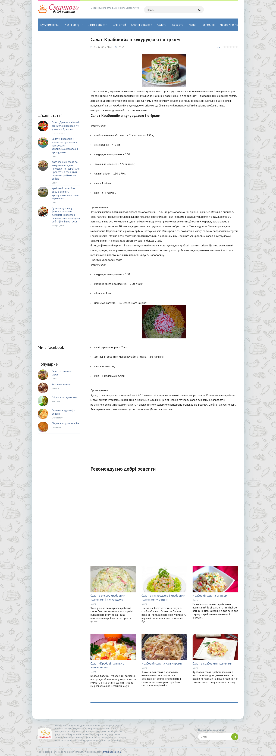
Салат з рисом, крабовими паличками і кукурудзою (107, 597)
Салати (161, 25)
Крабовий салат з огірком (210, 596)
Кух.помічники (49, 25)
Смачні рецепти (141, 25)
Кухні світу (72, 25)
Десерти (177, 25)
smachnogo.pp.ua (112, 751)
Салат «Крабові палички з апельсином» (107, 665)
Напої (192, 25)
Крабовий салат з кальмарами (162, 663)
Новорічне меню (231, 25)
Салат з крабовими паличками (212, 663)
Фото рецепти (97, 25)
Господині (208, 25)
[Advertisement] (164, 436)
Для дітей (119, 25)
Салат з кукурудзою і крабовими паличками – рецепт (163, 597)
